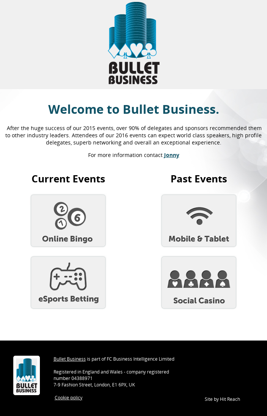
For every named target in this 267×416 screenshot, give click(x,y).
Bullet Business (70, 359)
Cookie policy (68, 397)
